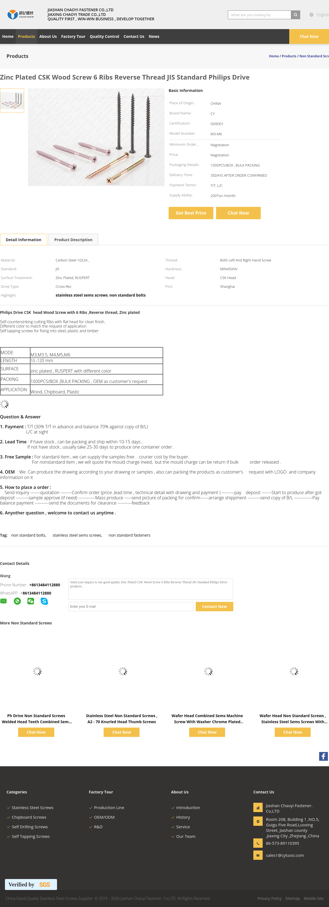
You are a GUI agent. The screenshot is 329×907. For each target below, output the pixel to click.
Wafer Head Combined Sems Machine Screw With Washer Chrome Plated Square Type (207, 721)
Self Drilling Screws (27, 826)
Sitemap (292, 898)
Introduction (185, 807)
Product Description (73, 239)
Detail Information (23, 239)
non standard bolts (28, 535)
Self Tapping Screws (28, 836)
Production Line (106, 807)
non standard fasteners (129, 535)
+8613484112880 (44, 584)
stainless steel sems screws (77, 535)
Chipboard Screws (26, 817)
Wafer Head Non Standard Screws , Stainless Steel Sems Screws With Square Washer (293, 721)
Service (180, 826)
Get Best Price (191, 213)
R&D (96, 826)
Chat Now (309, 36)
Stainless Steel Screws (30, 807)
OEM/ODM (102, 817)
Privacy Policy (270, 898)
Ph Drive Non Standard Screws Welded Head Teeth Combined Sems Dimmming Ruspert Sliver (36, 721)
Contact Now (214, 606)
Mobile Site (314, 898)
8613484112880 (37, 593)
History (180, 817)
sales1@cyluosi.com (283, 855)
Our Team (183, 836)
